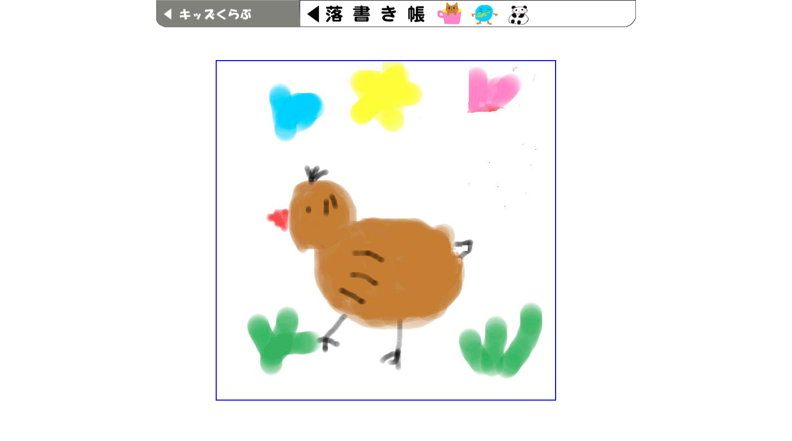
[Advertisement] (396, 39)
